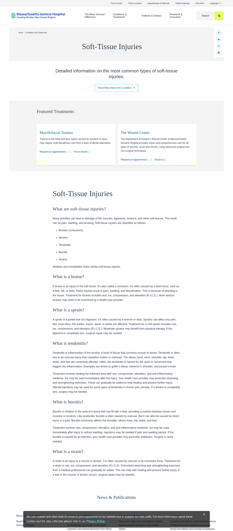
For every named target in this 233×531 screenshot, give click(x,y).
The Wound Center (135, 133)
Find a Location (134, 3)
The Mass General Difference (95, 15)
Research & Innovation (176, 15)
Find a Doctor (116, 3)
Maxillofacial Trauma (56, 133)
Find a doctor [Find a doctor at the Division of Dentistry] (81, 151)
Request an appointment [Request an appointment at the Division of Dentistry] (53, 151)
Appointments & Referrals (158, 3)
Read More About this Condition (116, 88)
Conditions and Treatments (36, 33)
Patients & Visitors (152, 15)
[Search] (210, 15)
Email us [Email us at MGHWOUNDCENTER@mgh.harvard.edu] (159, 159)
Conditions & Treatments (120, 15)
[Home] (43, 15)
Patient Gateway (182, 3)
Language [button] (215, 3)
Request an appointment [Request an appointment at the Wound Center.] (133, 159)
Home (20, 33)
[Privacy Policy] (95, 521)
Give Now (200, 3)
